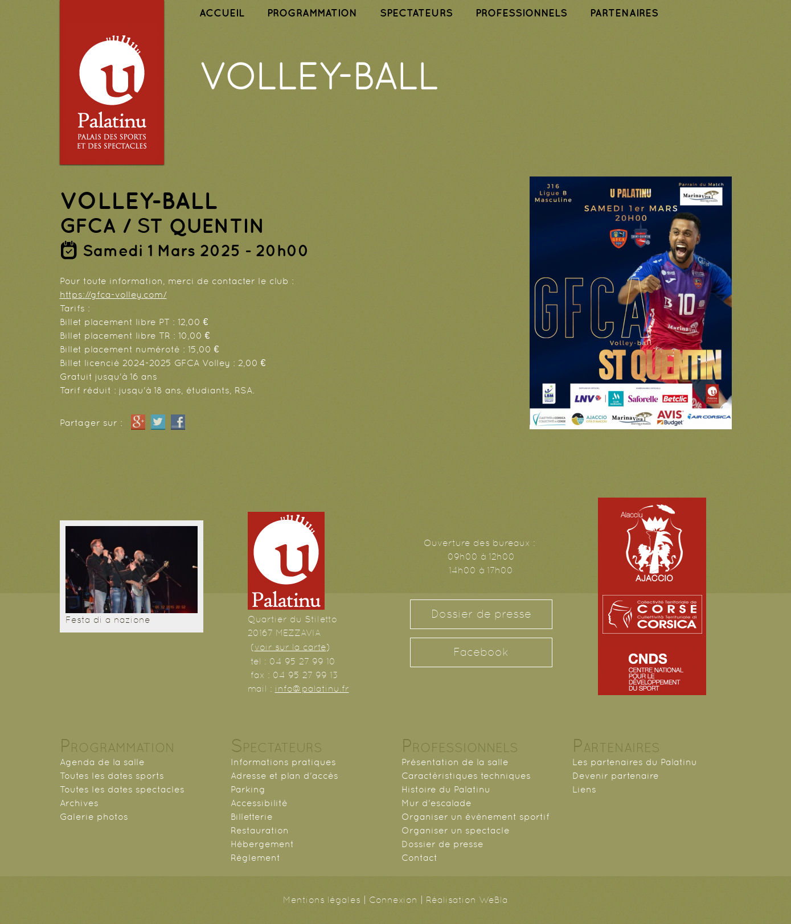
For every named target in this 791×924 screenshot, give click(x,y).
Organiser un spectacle (455, 830)
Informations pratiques (283, 762)
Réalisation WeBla (467, 899)
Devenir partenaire (615, 775)
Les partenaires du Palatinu (634, 762)
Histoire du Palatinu (445, 789)
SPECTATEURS (416, 13)
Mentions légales (321, 899)
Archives (79, 803)
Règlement (255, 857)
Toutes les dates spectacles (122, 789)
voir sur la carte (290, 647)
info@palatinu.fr (312, 688)
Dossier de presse (481, 614)
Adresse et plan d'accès (284, 775)
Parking (248, 789)
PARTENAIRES (624, 13)
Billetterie (252, 816)
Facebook (481, 652)
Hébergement (262, 844)
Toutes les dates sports (112, 775)
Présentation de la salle (455, 762)
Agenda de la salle (102, 762)
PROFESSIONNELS (521, 13)
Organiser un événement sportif (475, 816)
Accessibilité (259, 803)
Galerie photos (94, 816)
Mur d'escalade (436, 803)
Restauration (260, 830)
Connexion (393, 899)
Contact (419, 857)
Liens (584, 789)
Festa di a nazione (107, 619)
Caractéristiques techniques (466, 775)
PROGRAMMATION (312, 13)
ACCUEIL (221, 13)
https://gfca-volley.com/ (113, 294)
